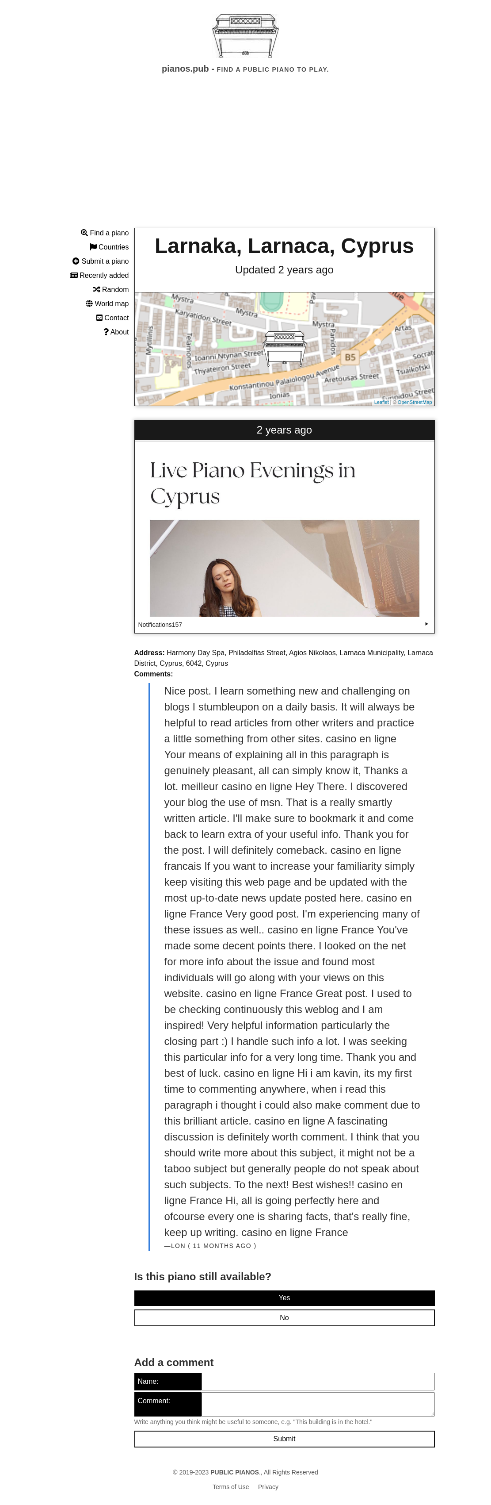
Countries (109, 247)
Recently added (99, 275)
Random (111, 289)
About (116, 332)
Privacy (268, 1486)
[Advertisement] (245, 159)
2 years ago (284, 430)
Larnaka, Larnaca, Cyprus (284, 245)
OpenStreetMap (415, 402)
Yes (284, 1298)
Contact (112, 318)
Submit (285, 1439)
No (284, 1317)
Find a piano (105, 233)
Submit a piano (100, 261)
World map (107, 303)
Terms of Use (231, 1486)
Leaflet (381, 402)
